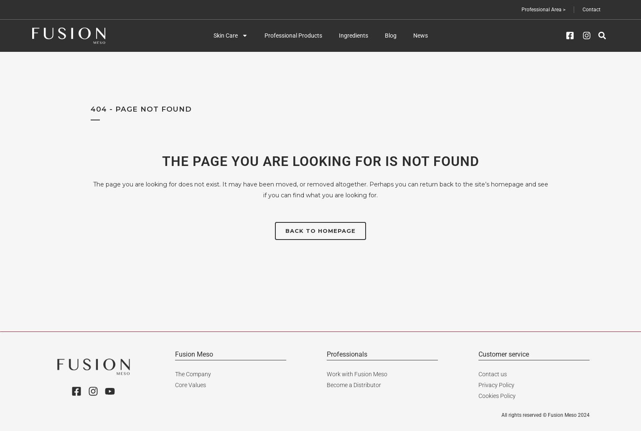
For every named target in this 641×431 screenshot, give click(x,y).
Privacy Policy (496, 385)
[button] (602, 36)
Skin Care (231, 35)
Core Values (190, 385)
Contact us (492, 374)
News (420, 35)
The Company (193, 374)
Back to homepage (320, 230)
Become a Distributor (354, 385)
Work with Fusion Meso (357, 374)
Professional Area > (543, 10)
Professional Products (293, 35)
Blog (391, 35)
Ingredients (353, 35)
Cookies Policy (497, 396)
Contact (591, 10)
